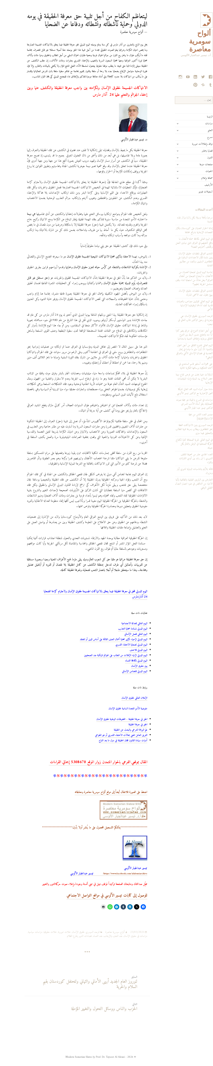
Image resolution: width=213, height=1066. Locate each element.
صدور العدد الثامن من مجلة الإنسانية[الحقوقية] (189, 416)
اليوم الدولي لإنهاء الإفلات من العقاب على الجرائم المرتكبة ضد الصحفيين (103, 655)
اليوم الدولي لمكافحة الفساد (124, 660)
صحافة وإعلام (195, 178)
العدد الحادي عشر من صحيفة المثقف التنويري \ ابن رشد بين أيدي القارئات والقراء (184, 458)
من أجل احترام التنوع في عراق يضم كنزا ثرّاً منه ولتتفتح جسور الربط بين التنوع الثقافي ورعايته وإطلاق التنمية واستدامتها (182, 334)
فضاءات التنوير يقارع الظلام (67, 936)
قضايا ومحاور (195, 151)
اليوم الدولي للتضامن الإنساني (122, 671)
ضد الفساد (85, 936)
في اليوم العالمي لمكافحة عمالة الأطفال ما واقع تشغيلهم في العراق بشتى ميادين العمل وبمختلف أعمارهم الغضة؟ (182, 243)
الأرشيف (197, 185)
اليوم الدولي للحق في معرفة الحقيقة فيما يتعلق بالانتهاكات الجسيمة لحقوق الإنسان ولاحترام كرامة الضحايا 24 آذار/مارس (83, 594)
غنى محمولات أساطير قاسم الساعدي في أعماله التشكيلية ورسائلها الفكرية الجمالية (184, 366)
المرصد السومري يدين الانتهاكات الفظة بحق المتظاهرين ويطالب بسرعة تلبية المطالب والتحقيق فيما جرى (182, 429)
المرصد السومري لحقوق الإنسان (74, 932)
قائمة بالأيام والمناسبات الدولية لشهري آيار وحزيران (183, 471)
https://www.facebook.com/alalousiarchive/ (96, 874)
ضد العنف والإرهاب (101, 936)
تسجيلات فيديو (194, 191)
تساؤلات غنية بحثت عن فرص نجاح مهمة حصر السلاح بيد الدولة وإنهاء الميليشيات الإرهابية (182, 378)
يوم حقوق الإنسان (127, 666)
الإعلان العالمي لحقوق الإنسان (122, 698)
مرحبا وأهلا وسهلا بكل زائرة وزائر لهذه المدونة (183, 219)
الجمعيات (197, 171)
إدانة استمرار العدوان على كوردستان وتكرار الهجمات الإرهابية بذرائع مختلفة (182, 230)
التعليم (198, 130)
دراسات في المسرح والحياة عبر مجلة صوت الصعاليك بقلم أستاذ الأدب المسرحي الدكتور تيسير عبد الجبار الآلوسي (182, 404)
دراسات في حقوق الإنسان (123, 936)
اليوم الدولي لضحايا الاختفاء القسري (119, 644)
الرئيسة (198, 116)
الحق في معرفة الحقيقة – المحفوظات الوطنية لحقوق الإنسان (109, 719)
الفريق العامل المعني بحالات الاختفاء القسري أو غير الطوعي (109, 735)
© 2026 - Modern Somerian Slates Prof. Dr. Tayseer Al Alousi (89, 1057)
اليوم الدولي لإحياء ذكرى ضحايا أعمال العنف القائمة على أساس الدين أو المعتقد (101, 639)
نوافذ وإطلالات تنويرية (190, 144)
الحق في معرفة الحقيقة (125, 724)
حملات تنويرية (52, 932)
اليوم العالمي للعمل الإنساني (123, 634)
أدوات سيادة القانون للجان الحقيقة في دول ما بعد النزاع (111, 740)
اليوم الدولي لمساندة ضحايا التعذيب (120, 628)
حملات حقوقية (38, 932)
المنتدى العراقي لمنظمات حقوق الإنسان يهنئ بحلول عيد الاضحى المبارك (184, 293)
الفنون (198, 157)
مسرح (198, 137)
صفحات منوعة (194, 164)
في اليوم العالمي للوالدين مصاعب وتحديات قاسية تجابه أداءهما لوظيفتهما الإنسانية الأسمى (183, 305)
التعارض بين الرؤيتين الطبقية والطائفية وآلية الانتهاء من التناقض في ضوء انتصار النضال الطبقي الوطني (182, 483)
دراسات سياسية (23, 932)
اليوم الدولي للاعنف (126, 650)
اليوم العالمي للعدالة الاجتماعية (122, 623)
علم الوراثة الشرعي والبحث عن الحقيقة (118, 730)
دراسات (197, 123)
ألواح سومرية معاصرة (188, 41)
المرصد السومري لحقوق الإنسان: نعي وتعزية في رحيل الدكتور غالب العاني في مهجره (183, 320)
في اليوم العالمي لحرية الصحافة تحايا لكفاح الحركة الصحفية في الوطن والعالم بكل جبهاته (182, 444)
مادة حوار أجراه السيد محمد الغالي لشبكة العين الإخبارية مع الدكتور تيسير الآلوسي (183, 391)
